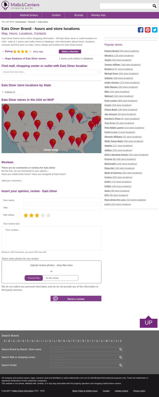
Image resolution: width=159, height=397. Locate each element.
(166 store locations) (122, 64)
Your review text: (11, 223)
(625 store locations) (118, 177)
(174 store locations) (122, 82)
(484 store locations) (118, 78)
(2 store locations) (119, 132)
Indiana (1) (10, 92)
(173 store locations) (118, 181)
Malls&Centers (29, 15)
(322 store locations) (126, 154)
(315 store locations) (125, 200)
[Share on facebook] (140, 30)
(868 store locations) (120, 100)
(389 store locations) (120, 159)
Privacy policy (139, 391)
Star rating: (8, 214)
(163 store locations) (118, 150)
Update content (121, 391)
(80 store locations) (117, 191)
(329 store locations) (118, 105)
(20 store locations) (119, 123)
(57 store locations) (118, 69)
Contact (106, 391)
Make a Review (70, 51)
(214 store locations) (124, 127)
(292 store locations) (121, 73)
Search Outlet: (9, 365)
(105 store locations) (117, 186)
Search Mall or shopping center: (19, 357)
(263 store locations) (121, 87)
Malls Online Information (22, 391)
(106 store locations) (119, 168)
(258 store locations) (123, 141)
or (51, 272)
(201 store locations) (117, 91)
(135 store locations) (119, 55)
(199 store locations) (120, 109)
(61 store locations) (123, 137)
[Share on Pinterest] (147, 30)
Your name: (9, 200)
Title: (5, 207)
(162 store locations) (118, 96)
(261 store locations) (123, 173)
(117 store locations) (118, 145)
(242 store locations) (120, 164)
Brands (79, 15)
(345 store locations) (118, 60)
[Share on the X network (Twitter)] (154, 30)
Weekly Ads (98, 15)
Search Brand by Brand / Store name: (22, 349)
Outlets (56, 15)
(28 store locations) (120, 114)
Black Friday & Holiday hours (85, 391)
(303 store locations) (121, 51)
